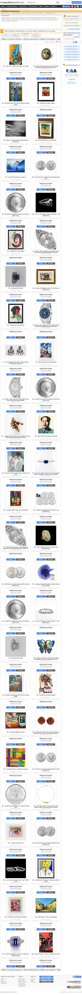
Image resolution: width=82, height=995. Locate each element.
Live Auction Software (76, 983)
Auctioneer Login (46, 981)
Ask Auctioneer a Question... (71, 65)
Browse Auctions (22, 981)
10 (51, 39)
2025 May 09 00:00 (16, 35)
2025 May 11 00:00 (36, 35)
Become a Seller (46, 979)
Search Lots (21, 980)
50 (56, 39)
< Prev (3, 39)
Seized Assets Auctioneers (72, 72)
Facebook (32, 979)
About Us (3, 979)
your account (33, 6)
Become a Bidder (46, 976)
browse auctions (12, 6)
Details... (11, 78)
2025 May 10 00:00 (26, 35)
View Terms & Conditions (72, 57)
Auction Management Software (74, 988)
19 (31, 39)
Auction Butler (22, 984)
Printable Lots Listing (71, 59)
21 (36, 39)
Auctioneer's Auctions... (72, 83)
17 (27, 39)
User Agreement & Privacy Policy (8, 992)
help (40, 6)
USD (9, 13)
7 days (54, 13)
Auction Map (21, 983)
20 (53, 39)
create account (77, 2)
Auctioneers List (22, 986)
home (3, 6)
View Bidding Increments (72, 49)
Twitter (32, 980)
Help (2, 980)
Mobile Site (3, 983)
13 (17, 39)
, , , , (31, 13)
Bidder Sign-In (22, 979)
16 (25, 39)
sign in (68, 2)
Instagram (33, 981)
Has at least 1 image (69, 39)
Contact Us (3, 981)
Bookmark (20, 78)
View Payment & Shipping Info (71, 54)
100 (59, 39)
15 (22, 39)
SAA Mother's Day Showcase (24, 9)
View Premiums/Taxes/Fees (71, 51)
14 (19, 39)
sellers (53, 6)
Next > (43, 39)
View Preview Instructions (71, 46)
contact (46, 6)
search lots (23, 6)
